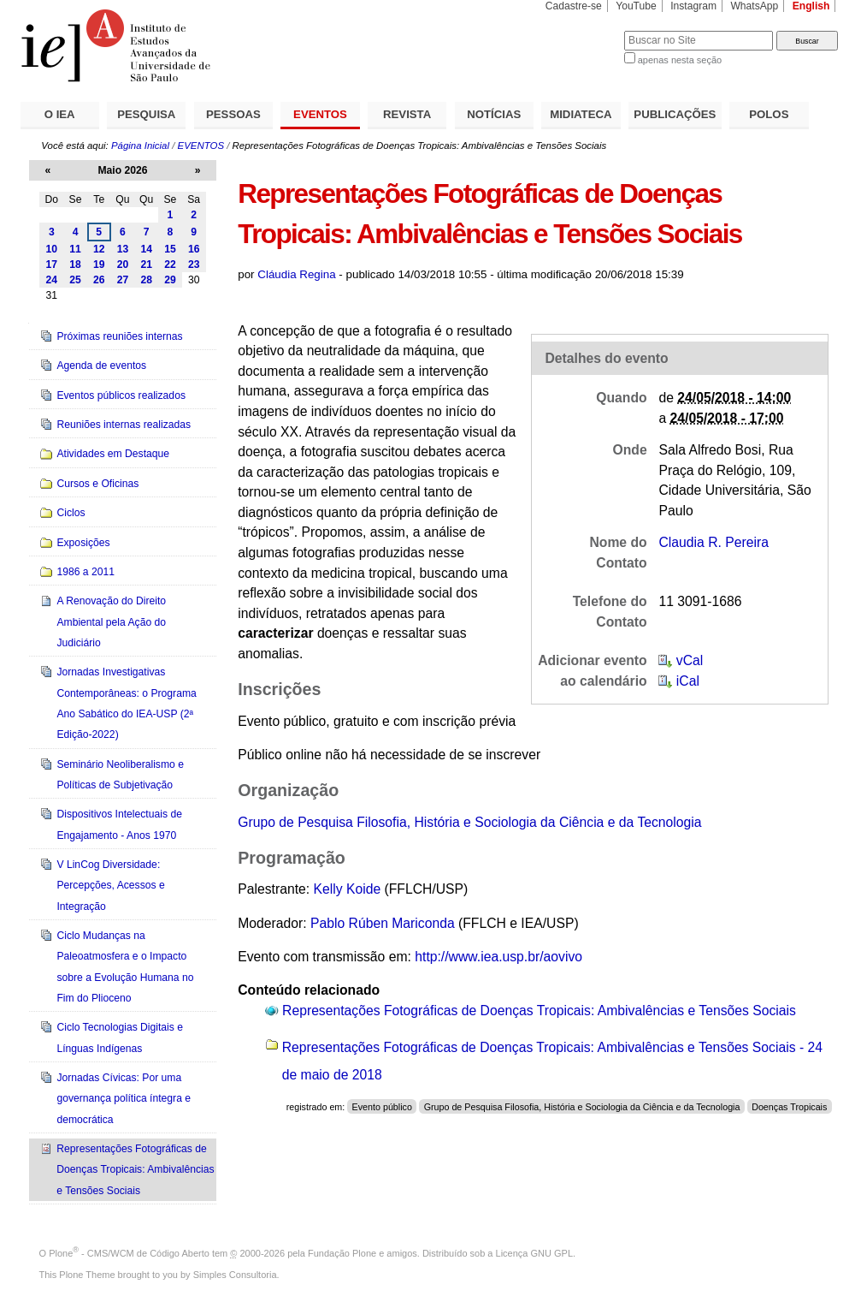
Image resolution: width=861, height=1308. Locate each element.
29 (170, 280)
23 (194, 265)
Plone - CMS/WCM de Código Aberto (129, 1253)
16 (194, 249)
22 (170, 265)
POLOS (768, 114)
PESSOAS (233, 114)
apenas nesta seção (680, 60)
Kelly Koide (346, 889)
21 (146, 265)
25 (75, 280)
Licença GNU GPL (534, 1253)
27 (123, 280)
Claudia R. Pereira (713, 542)
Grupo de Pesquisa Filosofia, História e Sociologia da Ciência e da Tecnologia (469, 822)
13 (123, 249)
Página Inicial (140, 145)
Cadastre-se (573, 6)
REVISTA (407, 114)
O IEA (59, 114)
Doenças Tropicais (789, 1107)
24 (52, 280)
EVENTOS (320, 114)
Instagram (693, 6)
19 (99, 265)
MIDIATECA (580, 114)
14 (146, 249)
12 (99, 249)
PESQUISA (146, 114)
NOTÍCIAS (494, 114)
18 (75, 265)
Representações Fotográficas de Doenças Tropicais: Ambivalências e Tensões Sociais (539, 1010)
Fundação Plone (342, 1253)
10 (52, 249)
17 (52, 265)
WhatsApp (754, 6)
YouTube (636, 6)
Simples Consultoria (235, 1274)
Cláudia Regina (296, 274)
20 (123, 265)
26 (99, 280)
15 (170, 249)
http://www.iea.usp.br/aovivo (498, 956)
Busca (582, 30)
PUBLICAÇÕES (675, 114)
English (811, 6)
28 (146, 280)
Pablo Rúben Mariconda (382, 923)
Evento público (382, 1107)
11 (75, 249)
